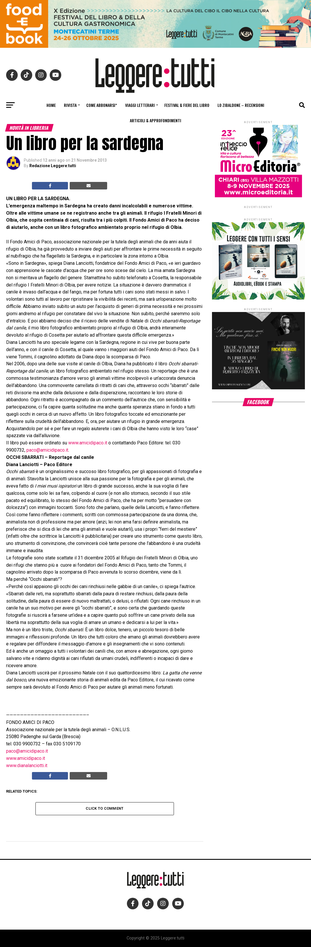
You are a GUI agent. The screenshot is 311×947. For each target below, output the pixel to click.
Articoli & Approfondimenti (155, 120)
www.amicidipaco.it (87, 443)
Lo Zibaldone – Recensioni (240, 105)
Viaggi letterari (140, 105)
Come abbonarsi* (101, 105)
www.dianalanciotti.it (26, 765)
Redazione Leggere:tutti (52, 165)
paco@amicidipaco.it (47, 450)
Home (51, 105)
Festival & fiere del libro (186, 105)
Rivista (70, 105)
